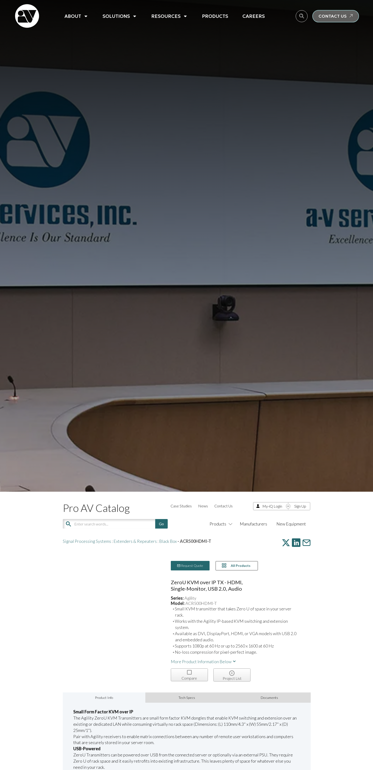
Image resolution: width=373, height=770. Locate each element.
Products (215, 16)
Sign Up (300, 506)
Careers (253, 16)
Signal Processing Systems (87, 541)
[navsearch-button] (302, 16)
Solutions (120, 16)
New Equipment (291, 523)
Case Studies (181, 506)
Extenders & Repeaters (135, 541)
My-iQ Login (272, 506)
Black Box (168, 541)
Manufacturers (253, 523)
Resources (169, 16)
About (76, 16)
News (203, 506)
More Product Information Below (203, 661)
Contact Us (223, 506)
